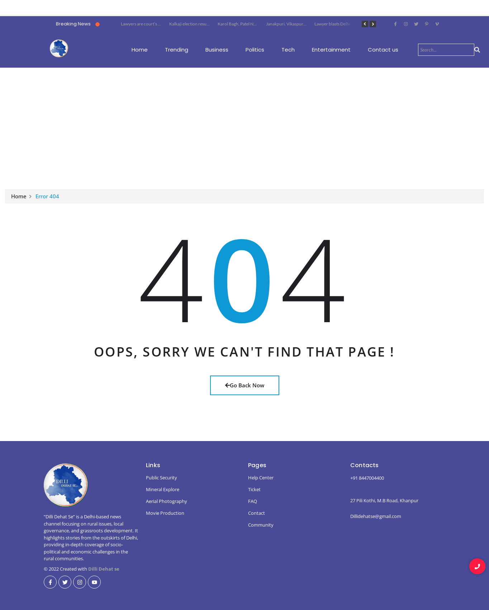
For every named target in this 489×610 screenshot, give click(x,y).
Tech (288, 49)
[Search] (446, 50)
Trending (176, 49)
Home (140, 49)
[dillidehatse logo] (59, 48)
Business (216, 49)
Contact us (383, 49)
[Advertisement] (244, 129)
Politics (255, 49)
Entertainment (331, 49)
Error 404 (47, 197)
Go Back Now (244, 385)
